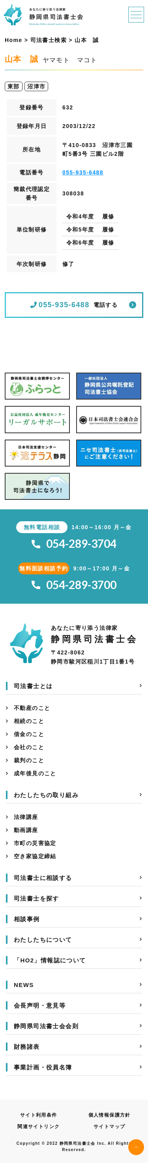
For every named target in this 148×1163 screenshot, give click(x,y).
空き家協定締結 (35, 856)
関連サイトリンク (38, 1126)
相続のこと (29, 721)
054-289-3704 (74, 543)
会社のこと (29, 747)
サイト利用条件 (38, 1115)
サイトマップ (109, 1126)
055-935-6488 (82, 172)
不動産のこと (32, 708)
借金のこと (29, 734)
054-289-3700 (74, 584)
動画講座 (26, 830)
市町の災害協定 (35, 843)
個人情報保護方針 (109, 1115)
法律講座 (26, 817)
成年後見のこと (35, 773)
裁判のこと (29, 760)
